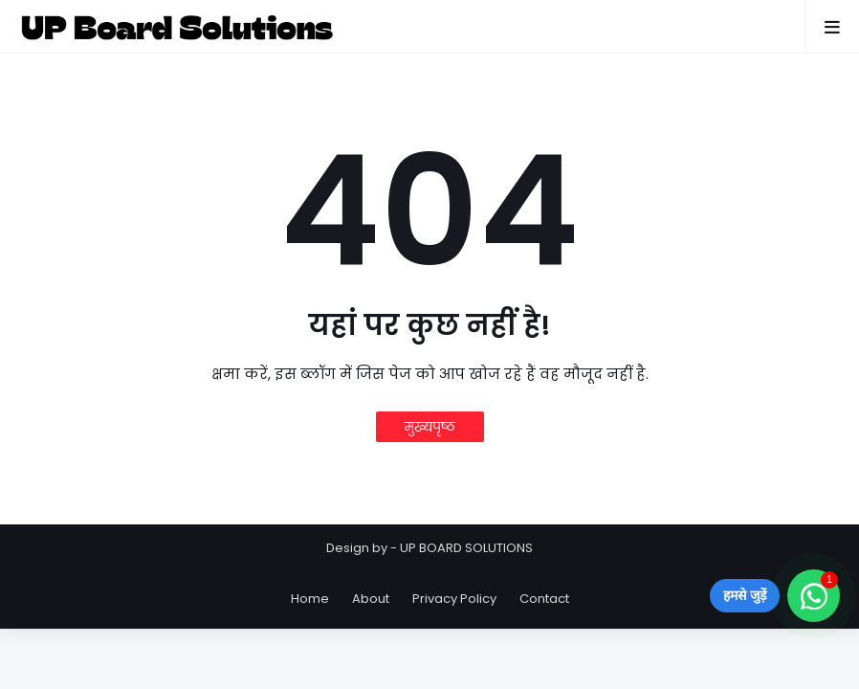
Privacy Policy (454, 598)
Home (310, 598)
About (370, 598)
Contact (544, 598)
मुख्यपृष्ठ (430, 426)
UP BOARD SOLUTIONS (466, 548)
